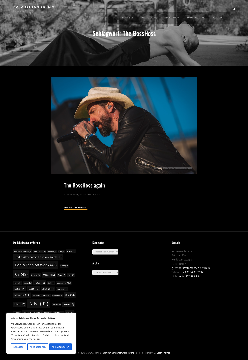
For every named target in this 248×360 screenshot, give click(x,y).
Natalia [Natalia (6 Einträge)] (57, 305)
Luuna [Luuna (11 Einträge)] (47, 288)
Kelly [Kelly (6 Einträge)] (51, 283)
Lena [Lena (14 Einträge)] (19, 288)
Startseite (130, 8)
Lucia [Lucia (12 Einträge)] (33, 288)
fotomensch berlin (34, 7)
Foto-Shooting (198, 8)
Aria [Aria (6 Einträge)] (61, 251)
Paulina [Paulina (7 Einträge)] (58, 312)
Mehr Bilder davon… (75, 207)
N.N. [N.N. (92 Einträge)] (38, 303)
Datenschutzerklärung (123, 352)
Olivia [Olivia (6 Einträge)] (47, 312)
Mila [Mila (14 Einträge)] (70, 295)
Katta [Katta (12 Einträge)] (39, 282)
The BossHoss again (85, 185)
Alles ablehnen (38, 346)
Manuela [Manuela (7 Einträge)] (61, 289)
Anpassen (18, 346)
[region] (41, 333)
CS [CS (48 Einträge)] (21, 274)
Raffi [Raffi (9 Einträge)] (69, 312)
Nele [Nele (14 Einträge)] (68, 304)
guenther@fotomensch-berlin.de (191, 268)
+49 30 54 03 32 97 (192, 272)
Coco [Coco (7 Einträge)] (64, 265)
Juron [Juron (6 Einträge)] (17, 283)
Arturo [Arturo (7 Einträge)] (71, 251)
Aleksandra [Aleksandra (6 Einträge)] (40, 251)
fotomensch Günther (90, 194)
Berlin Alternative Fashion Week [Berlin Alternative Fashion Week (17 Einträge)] (38, 257)
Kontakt (221, 8)
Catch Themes (163, 352)
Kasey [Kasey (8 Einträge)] (28, 282)
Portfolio (152, 8)
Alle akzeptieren (60, 346)
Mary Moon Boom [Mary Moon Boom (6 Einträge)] (41, 295)
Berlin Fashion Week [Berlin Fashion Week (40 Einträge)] (36, 264)
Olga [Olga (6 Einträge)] (17, 312)
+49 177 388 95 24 (189, 276)
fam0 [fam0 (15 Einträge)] (49, 275)
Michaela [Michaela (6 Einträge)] (57, 295)
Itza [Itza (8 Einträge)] (71, 275)
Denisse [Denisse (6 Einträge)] (35, 275)
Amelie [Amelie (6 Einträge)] (52, 251)
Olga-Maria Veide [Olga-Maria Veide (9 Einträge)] (32, 312)
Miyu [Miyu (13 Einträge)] (19, 304)
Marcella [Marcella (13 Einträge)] (22, 295)
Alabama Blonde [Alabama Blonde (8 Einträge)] (22, 251)
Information (173, 8)
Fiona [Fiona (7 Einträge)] (61, 275)
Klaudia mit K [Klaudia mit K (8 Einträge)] (63, 282)
